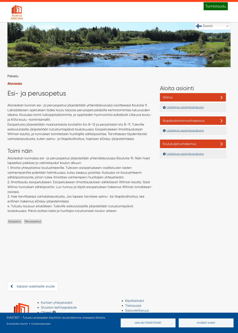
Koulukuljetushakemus (179, 144)
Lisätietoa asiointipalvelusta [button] (185, 107)
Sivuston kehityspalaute (59, 307)
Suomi (204, 26)
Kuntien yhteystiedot (57, 302)
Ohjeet (46, 312)
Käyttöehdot (134, 301)
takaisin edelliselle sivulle (35, 286)
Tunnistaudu (215, 6)
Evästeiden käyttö (17, 323)
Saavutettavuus (137, 310)
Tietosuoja (133, 305)
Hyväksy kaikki (206, 322)
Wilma (167, 97)
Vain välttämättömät (148, 322)
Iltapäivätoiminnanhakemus (184, 121)
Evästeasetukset (41, 323)
